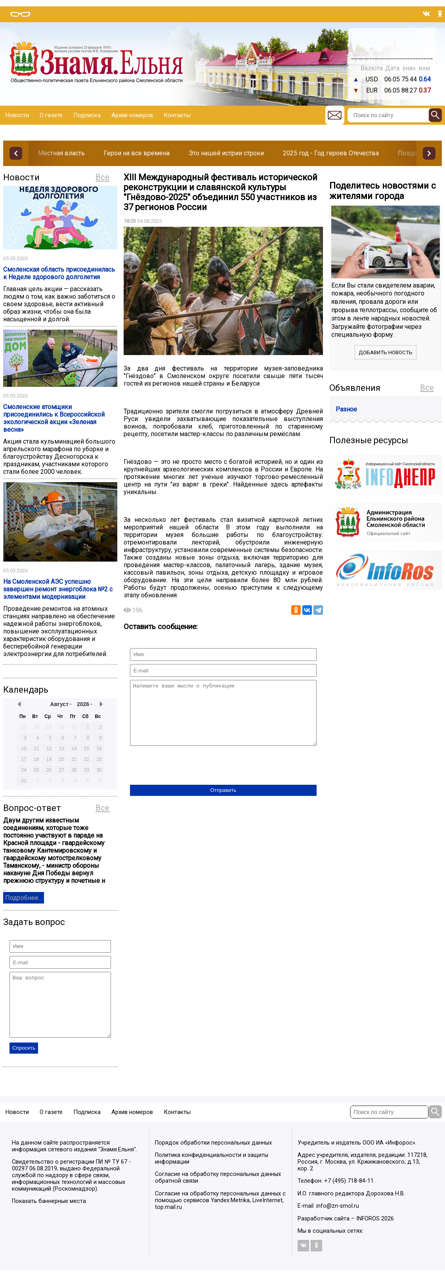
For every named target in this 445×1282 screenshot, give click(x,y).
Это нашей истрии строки (226, 153)
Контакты (177, 115)
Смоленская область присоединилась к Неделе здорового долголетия (59, 273)
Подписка (87, 115)
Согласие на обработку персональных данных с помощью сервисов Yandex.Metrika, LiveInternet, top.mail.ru (220, 1212)
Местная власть (61, 153)
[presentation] (190, 778)
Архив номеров (132, 115)
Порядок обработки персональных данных (213, 1154)
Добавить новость (386, 352)
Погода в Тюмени (392, 47)
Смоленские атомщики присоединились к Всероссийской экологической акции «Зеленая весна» (54, 418)
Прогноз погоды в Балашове (392, 39)
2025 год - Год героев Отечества (331, 153)
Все (102, 177)
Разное (346, 409)
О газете (51, 115)
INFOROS (368, 1230)
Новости (17, 115)
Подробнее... (23, 898)
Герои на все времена (137, 153)
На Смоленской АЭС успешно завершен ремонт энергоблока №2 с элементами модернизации (58, 589)
